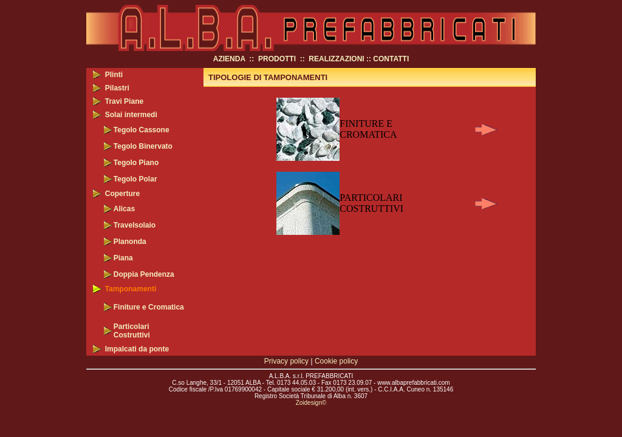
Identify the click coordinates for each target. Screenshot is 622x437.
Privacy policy (286, 361)
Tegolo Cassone (141, 130)
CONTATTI (391, 59)
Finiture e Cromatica (149, 307)
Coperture (122, 193)
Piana (123, 258)
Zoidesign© (311, 402)
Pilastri (117, 88)
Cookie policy (336, 361)
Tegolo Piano (136, 162)
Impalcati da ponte (137, 349)
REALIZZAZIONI (336, 59)
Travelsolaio (135, 225)
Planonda (130, 241)
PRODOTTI (277, 59)
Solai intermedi (131, 114)
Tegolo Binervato (143, 146)
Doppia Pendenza (144, 274)
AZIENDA (229, 59)
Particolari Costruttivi (132, 330)
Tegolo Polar (135, 179)
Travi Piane (124, 101)
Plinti (114, 74)
